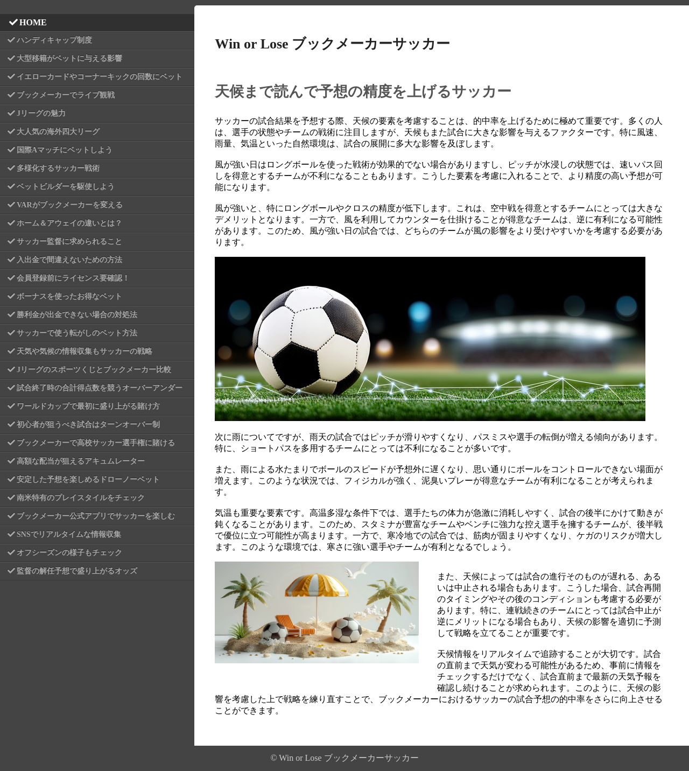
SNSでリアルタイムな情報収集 (69, 534)
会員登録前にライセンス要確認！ (73, 278)
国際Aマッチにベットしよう (65, 150)
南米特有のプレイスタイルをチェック (81, 498)
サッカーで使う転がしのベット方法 (77, 333)
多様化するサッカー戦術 (58, 168)
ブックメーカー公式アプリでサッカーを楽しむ (96, 516)
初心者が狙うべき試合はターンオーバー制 (88, 424)
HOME (33, 22)
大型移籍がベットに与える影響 (69, 58)
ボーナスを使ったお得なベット (69, 296)
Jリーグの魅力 (41, 113)
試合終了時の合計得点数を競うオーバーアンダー (99, 388)
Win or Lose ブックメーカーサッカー (332, 44)
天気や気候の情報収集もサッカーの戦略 (84, 351)
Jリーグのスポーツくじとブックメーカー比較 (94, 370)
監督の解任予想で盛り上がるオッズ (77, 571)
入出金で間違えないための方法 (69, 260)
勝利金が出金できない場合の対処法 (77, 315)
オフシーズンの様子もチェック (69, 553)
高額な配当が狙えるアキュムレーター (81, 461)
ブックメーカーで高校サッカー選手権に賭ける (96, 443)
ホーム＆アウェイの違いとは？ (69, 223)
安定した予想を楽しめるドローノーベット (88, 479)
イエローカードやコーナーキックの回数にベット (99, 77)
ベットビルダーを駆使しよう (66, 187)
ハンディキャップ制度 (54, 40)
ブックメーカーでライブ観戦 (66, 95)
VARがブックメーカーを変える (70, 205)
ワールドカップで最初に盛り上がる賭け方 (88, 406)
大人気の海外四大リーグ (58, 132)
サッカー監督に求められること (69, 241)
